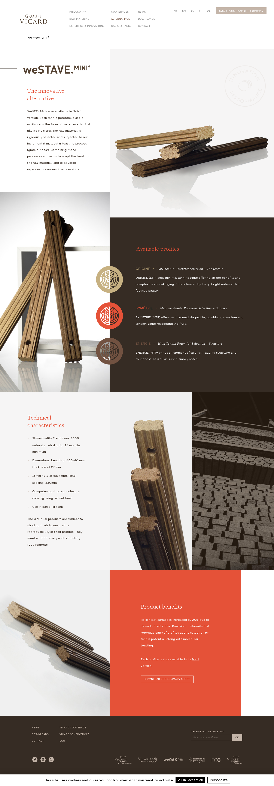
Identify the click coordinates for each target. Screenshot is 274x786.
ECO (62, 741)
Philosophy (77, 11)
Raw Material (79, 19)
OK (237, 737)
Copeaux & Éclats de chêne (169, 43)
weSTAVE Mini (104, 43)
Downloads (146, 19)
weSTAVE (76, 43)
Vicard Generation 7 (74, 734)
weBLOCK (131, 43)
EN (184, 10)
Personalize (219, 780)
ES (192, 10)
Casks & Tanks (121, 26)
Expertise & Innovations (87, 26)
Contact (144, 26)
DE (209, 10)
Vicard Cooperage (73, 727)
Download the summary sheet (167, 679)
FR (175, 10)
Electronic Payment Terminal (241, 10)
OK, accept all (190, 780)
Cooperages (120, 11)
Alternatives (120, 19)
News (142, 11)
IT (200, 10)
